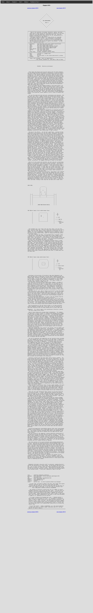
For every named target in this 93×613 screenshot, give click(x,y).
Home (3, 2)
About (8, 2)
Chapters (14, 2)
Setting (26, 2)
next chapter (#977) (61, 8)
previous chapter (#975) (32, 8)
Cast (20, 2)
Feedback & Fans (34, 2)
